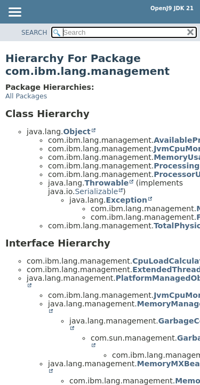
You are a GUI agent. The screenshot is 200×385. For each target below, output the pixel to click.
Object (76, 131)
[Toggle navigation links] (14, 12)
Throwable (106, 183)
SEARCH (34, 32)
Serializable (96, 191)
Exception (126, 200)
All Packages (26, 96)
